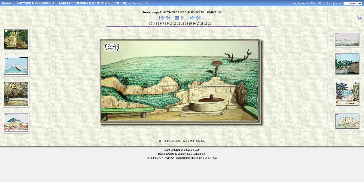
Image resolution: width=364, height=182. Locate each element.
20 (209, 23)
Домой (7, 3)
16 (194, 23)
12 (178, 23)
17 (197, 23)
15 (190, 23)
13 (182, 23)
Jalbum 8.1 (184, 153)
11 (174, 23)
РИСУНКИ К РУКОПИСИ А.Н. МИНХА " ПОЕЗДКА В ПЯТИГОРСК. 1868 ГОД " (72, 3)
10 (170, 23)
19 (205, 23)
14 (186, 23)
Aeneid (197, 153)
